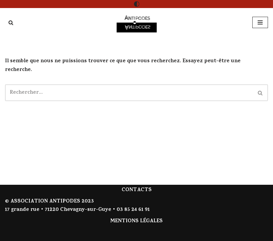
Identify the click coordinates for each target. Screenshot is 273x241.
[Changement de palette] (136, 4)
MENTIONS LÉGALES (136, 221)
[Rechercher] (10, 22)
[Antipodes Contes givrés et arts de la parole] (137, 22)
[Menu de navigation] (260, 22)
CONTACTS (137, 190)
